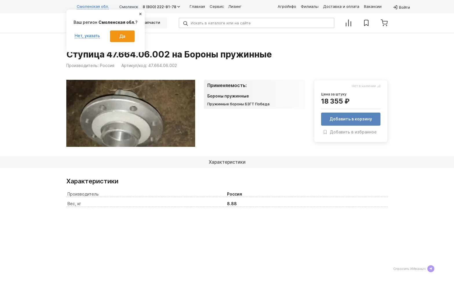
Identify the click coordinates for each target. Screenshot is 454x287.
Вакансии (373, 6)
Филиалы (309, 6)
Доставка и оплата (341, 6)
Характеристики (227, 169)
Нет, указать (87, 35)
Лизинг (234, 6)
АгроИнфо (287, 6)
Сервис (217, 6)
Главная (197, 6)
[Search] (256, 23)
